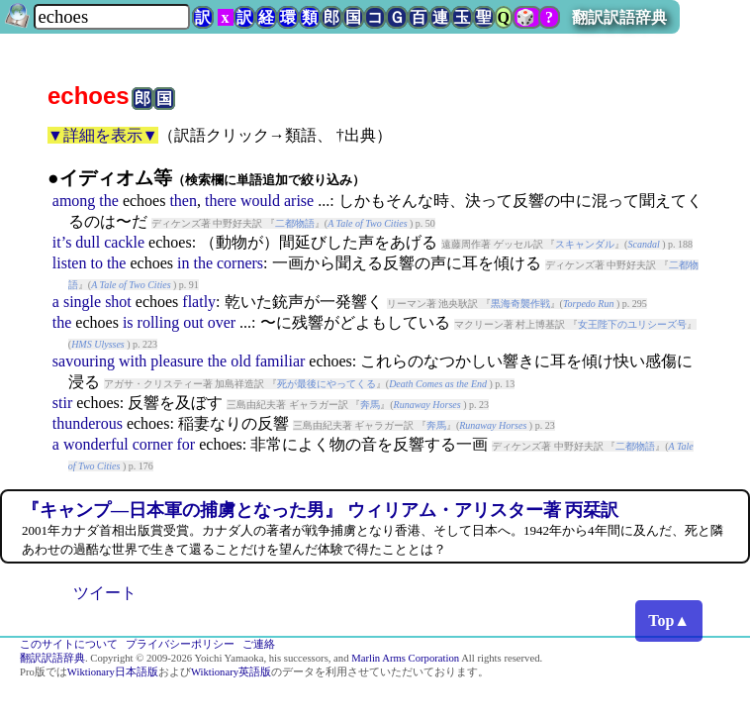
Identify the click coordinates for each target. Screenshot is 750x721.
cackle (124, 242)
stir (62, 402)
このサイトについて (69, 644)
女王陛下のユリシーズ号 (632, 324)
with (132, 361)
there (220, 200)
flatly (199, 301)
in (183, 263)
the (109, 200)
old (240, 361)
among (74, 200)
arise (299, 200)
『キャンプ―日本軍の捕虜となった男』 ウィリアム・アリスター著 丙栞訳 (320, 510)
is (128, 322)
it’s (62, 242)
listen (69, 263)
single (82, 301)
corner (153, 444)
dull (87, 242)
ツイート (105, 592)
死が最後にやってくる (326, 383)
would (260, 200)
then (183, 200)
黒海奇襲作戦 (520, 303)
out (193, 322)
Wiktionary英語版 (231, 672)
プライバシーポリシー (180, 644)
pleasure (176, 361)
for (186, 444)
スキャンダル (584, 244)
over (221, 322)
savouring (83, 361)
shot (118, 301)
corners (240, 263)
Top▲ (669, 620)
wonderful (96, 444)
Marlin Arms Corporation (405, 658)
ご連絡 (258, 644)
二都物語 (295, 223)
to (96, 263)
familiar (280, 361)
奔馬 (370, 404)
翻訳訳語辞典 (619, 17)
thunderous (87, 423)
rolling (159, 322)
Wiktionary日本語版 (112, 672)
